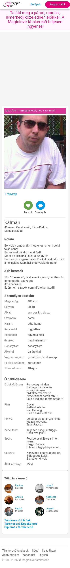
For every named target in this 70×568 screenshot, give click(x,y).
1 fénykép (10, 194)
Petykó (18, 508)
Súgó (35, 550)
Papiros (19, 485)
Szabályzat (49, 550)
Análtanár (51, 496)
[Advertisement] (35, 67)
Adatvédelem (10, 555)
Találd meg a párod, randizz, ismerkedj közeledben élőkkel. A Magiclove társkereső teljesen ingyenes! (35, 19)
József (49, 508)
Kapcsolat (28, 555)
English (43, 555)
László (49, 485)
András (19, 496)
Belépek (35, 4)
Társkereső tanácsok (15, 550)
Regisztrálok (58, 4)
